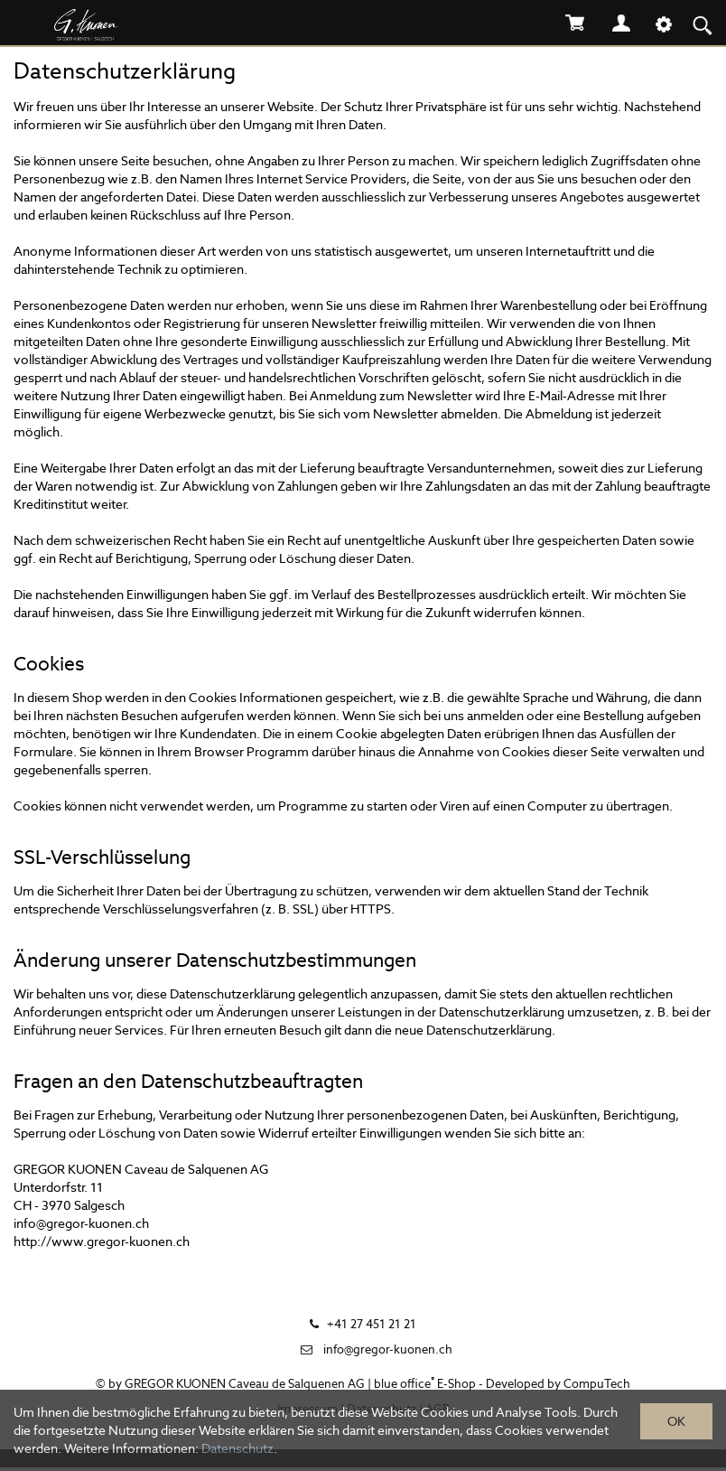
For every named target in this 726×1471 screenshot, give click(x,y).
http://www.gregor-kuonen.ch (102, 1241)
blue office (404, 1383)
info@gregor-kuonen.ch (81, 1223)
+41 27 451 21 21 (371, 1324)
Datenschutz (237, 1448)
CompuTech (596, 1383)
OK (676, 1421)
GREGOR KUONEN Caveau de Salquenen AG (245, 1383)
